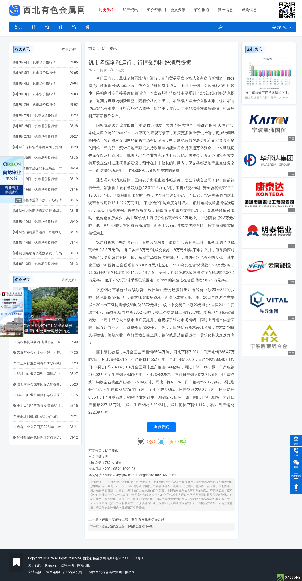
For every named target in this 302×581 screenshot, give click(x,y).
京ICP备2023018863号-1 (125, 558)
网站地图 (83, 565)
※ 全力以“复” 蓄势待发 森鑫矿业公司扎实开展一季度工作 (39, 406)
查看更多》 (69, 49)
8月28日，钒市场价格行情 (38, 126)
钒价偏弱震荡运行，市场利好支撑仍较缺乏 (42, 232)
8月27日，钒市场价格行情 (38, 136)
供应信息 (225, 10)
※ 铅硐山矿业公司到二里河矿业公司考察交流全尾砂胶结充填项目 (39, 374)
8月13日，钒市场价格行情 (38, 264)
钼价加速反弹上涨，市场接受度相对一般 (127, 526)
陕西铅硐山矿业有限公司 (64, 572)
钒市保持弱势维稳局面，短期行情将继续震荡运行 (42, 147)
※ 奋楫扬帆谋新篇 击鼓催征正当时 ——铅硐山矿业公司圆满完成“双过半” (39, 342)
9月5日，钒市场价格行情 (37, 73)
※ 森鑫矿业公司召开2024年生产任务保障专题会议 (39, 427)
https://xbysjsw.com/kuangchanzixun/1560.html (140, 475)
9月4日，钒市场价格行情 (37, 83)
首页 (18, 27)
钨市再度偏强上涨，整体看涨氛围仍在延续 (133, 519)
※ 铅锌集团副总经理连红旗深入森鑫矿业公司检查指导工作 (39, 437)
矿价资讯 (154, 10)
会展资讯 (177, 10)
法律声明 (67, 565)
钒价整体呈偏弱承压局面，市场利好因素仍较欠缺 (42, 168)
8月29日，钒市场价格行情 (38, 115)
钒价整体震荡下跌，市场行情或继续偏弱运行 (42, 200)
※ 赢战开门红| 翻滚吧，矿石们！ (37, 416)
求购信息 (249, 10)
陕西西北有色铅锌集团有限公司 (112, 572)
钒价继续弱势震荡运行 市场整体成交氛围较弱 (42, 211)
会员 (281, 27)
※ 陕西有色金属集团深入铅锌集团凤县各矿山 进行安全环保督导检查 (39, 384)
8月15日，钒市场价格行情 (38, 221)
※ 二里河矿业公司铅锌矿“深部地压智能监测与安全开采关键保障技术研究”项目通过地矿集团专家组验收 (39, 363)
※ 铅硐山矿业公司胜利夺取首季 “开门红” (39, 395)
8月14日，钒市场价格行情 (38, 242)
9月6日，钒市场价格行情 (37, 62)
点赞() (161, 427)
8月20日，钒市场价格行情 (38, 158)
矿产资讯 (130, 10)
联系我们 (51, 565)
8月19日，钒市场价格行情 (38, 179)
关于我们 (34, 565)
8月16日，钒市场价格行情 (38, 189)
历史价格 (106, 10)
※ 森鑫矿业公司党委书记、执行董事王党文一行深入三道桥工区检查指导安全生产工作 (39, 352)
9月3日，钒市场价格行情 (37, 94)
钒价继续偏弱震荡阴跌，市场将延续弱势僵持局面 (42, 253)
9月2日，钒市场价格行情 (37, 105)
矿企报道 (201, 10)
